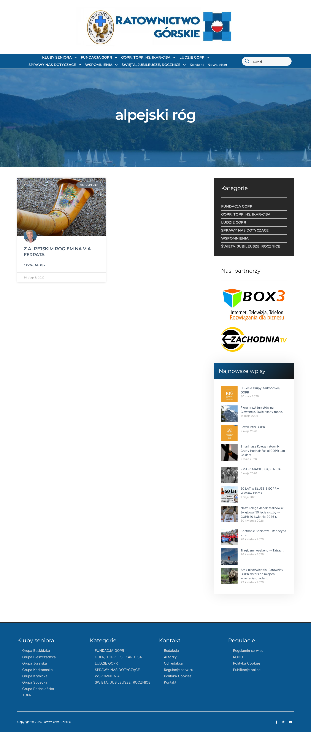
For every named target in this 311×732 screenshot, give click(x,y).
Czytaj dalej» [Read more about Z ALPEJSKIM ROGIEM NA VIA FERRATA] (34, 265)
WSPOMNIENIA (101, 65)
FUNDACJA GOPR (99, 57)
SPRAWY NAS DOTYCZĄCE (55, 65)
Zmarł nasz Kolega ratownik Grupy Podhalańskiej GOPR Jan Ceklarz (263, 450)
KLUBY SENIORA (59, 57)
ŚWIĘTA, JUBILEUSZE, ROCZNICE (154, 65)
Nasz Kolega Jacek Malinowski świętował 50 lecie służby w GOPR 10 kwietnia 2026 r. (262, 512)
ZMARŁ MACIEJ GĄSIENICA (261, 469)
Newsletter (217, 65)
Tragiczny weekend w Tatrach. (262, 550)
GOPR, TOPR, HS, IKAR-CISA (148, 57)
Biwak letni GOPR (253, 427)
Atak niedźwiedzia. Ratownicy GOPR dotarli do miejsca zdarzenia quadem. (262, 574)
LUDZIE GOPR (194, 57)
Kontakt (197, 65)
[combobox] (267, 61)
